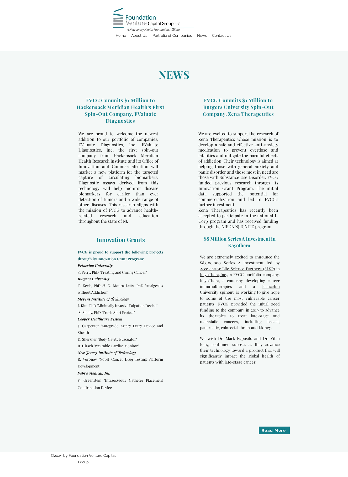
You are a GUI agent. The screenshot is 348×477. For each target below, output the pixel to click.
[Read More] (274, 430)
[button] (139, 35)
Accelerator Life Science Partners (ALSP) (237, 268)
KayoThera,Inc (213, 274)
